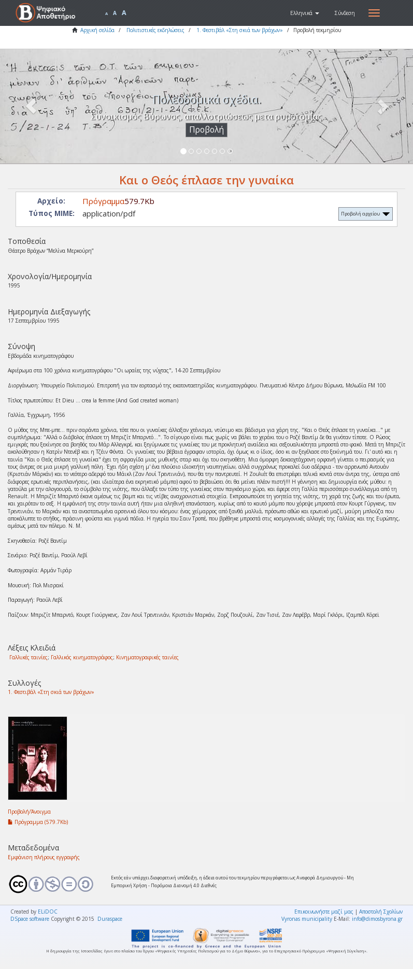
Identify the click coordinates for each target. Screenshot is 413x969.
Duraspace (109, 918)
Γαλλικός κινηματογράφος (82, 657)
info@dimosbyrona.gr (377, 918)
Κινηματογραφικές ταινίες (147, 657)
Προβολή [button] (206, 129)
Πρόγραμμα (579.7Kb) (38, 822)
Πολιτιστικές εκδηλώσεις (155, 30)
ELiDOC (48, 911)
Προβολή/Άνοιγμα (29, 811)
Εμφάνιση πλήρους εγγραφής (44, 857)
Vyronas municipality (306, 918)
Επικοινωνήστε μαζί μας (323, 911)
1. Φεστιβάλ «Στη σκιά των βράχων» (239, 30)
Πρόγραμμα (103, 201)
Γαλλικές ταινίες (28, 657)
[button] (304, 13)
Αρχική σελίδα (97, 30)
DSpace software (29, 918)
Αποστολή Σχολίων (381, 911)
